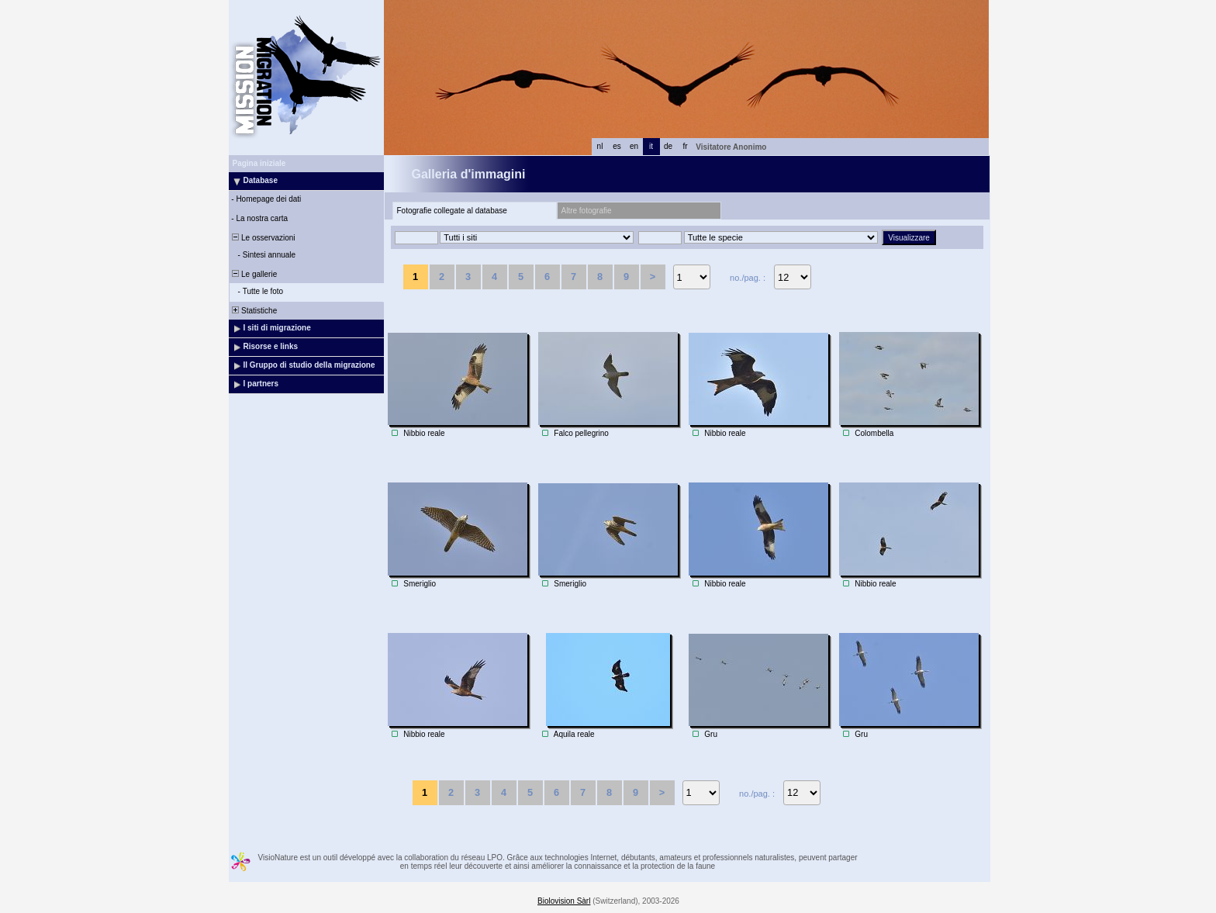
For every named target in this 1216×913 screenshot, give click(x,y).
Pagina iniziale (259, 163)
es (617, 146)
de (668, 146)
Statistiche (254, 310)
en (634, 146)
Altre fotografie (586, 210)
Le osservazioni (262, 237)
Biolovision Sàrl (563, 901)
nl (600, 146)
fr (684, 146)
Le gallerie (254, 274)
